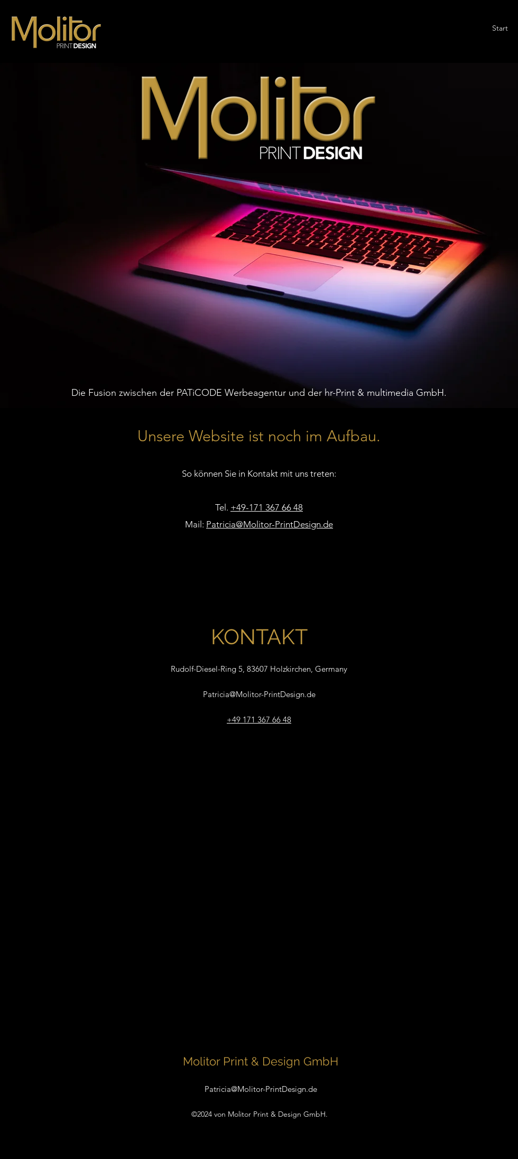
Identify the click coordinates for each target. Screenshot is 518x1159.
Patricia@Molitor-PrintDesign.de (269, 524)
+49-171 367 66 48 (266, 507)
